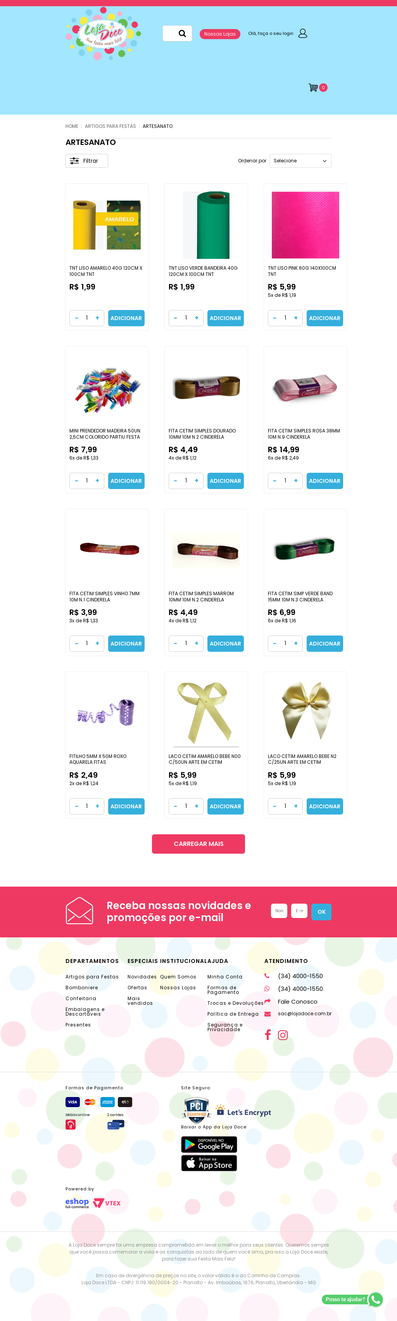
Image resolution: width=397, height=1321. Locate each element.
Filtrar (84, 161)
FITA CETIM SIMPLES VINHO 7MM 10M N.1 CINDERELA (104, 596)
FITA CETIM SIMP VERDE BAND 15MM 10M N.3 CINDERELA (300, 596)
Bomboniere (82, 987)
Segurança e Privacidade (225, 1027)
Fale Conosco (291, 1001)
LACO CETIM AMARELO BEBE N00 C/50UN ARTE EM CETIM (205, 759)
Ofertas (137, 987)
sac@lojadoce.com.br (297, 1013)
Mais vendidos (140, 1000)
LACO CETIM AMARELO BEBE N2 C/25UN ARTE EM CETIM (302, 759)
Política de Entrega (233, 1014)
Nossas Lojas (220, 34)
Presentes (78, 1024)
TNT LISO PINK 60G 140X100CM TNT (302, 271)
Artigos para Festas (92, 976)
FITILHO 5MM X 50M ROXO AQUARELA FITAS (97, 759)
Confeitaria (81, 998)
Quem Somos (178, 976)
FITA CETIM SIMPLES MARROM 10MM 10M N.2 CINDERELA (201, 596)
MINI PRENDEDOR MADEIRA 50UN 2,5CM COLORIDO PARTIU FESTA (104, 433)
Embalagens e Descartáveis (85, 1011)
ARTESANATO (158, 126)
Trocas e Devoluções (235, 1003)
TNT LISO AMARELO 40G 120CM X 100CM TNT (105, 271)
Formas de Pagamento (223, 989)
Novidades (142, 976)
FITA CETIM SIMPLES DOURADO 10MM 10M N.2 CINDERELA (202, 433)
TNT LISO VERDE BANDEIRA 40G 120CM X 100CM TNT (203, 271)
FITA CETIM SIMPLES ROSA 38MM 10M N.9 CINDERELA (304, 433)
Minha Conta (225, 976)
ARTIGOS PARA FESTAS (110, 126)
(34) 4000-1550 (293, 976)
